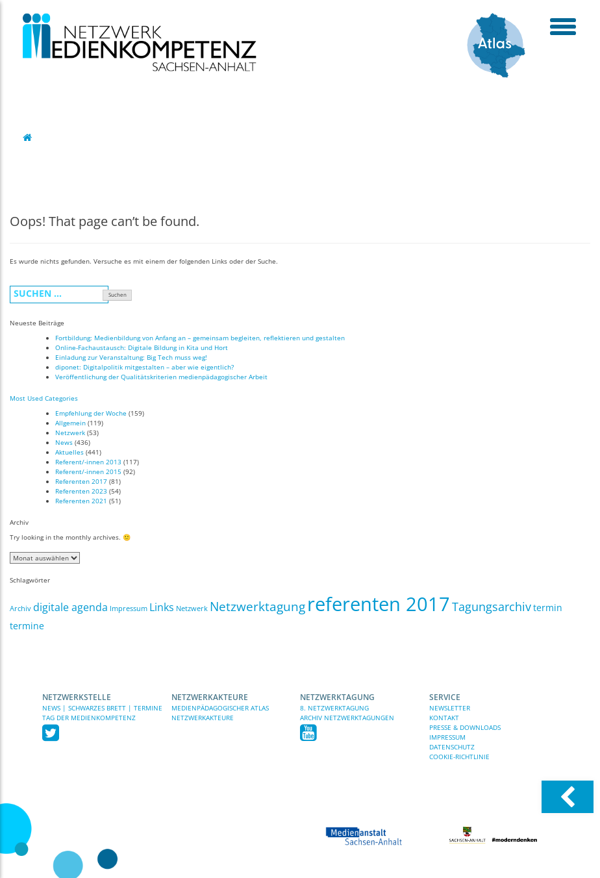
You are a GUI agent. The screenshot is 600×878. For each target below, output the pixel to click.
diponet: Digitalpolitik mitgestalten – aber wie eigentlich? (144, 366)
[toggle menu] (563, 26)
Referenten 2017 (81, 481)
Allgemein (70, 422)
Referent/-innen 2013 (88, 461)
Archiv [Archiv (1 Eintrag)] (20, 608)
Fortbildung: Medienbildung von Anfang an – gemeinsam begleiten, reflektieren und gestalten (200, 337)
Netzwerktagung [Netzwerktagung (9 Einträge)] (257, 606)
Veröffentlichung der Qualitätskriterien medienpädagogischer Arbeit (161, 376)
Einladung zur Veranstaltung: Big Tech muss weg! (131, 357)
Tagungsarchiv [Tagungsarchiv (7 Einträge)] (491, 606)
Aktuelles (69, 452)
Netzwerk (70, 432)
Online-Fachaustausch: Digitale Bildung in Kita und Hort (141, 347)
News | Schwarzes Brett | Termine (102, 707)
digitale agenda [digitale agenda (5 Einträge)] (70, 607)
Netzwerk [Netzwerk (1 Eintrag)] (192, 608)
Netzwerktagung (337, 697)
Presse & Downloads (465, 727)
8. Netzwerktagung (334, 707)
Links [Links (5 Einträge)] (161, 607)
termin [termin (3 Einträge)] (547, 607)
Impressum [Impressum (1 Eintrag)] (128, 608)
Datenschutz (452, 746)
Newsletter (449, 707)
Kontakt (444, 717)
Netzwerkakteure (209, 697)
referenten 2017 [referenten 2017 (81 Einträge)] (378, 604)
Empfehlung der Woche (91, 413)
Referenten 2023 (81, 490)
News (64, 442)
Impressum (447, 737)
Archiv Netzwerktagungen (347, 717)
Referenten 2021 (81, 500)
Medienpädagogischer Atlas (220, 707)
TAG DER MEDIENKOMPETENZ (89, 717)
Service (444, 697)
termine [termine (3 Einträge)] (27, 626)
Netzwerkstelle (76, 697)
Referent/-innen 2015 (88, 471)
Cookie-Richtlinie (459, 756)
